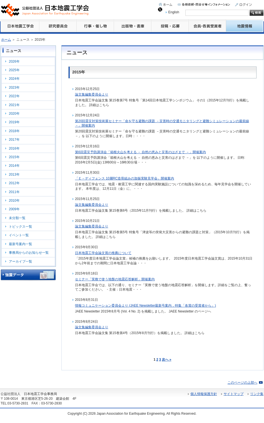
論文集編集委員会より (91, 94)
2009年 (14, 209)
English (173, 12)
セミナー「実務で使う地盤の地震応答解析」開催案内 (115, 279)
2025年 (14, 70)
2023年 (14, 87)
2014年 (14, 166)
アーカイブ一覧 (20, 261)
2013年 (14, 174)
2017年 (14, 140)
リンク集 (256, 394)
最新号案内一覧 (20, 244)
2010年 (14, 200)
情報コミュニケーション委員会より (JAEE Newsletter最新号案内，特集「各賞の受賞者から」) (145, 305)
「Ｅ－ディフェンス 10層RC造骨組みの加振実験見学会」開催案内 (124, 178)
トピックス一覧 (20, 227)
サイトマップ (234, 394)
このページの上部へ (242, 382)
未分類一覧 (17, 218)
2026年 (14, 61)
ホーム (6, 40)
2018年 (14, 131)
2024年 (14, 79)
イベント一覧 (19, 235)
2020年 (14, 114)
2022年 (14, 96)
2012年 (14, 183)
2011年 (14, 192)
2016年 (14, 148)
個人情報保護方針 (203, 394)
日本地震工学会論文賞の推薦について (103, 253)
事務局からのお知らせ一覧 (29, 253)
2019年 (14, 122)
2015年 (14, 157)
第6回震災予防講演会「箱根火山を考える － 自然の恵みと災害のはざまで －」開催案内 (140, 152)
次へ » (166, 360)
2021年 (14, 105)
